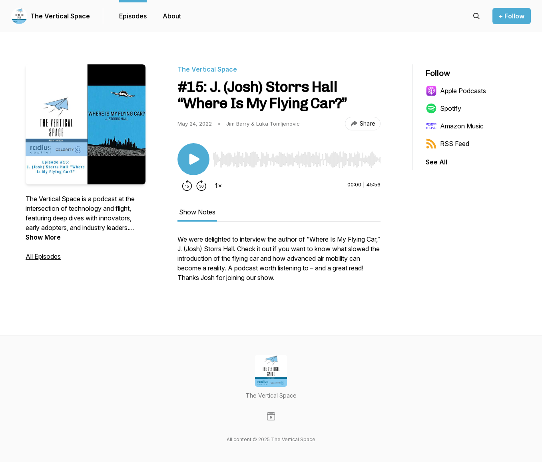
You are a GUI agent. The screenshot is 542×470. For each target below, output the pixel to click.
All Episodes (43, 256)
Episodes (133, 16)
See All (436, 162)
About (172, 16)
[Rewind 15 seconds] (187, 185)
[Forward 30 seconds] (201, 185)
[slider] (297, 159)
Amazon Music (455, 126)
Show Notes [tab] (197, 212)
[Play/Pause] (193, 159)
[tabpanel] (279, 262)
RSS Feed (447, 143)
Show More (43, 237)
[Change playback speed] (218, 185)
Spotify (443, 108)
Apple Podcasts (456, 90)
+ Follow (511, 16)
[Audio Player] (297, 157)
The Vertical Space (60, 16)
